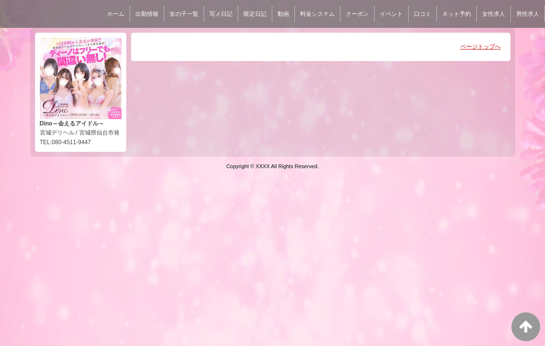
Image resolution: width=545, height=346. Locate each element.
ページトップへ (480, 46)
